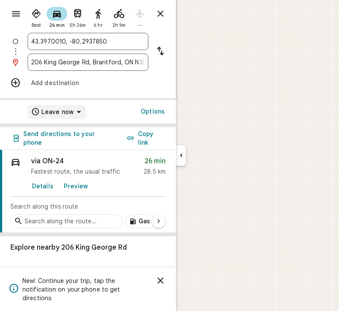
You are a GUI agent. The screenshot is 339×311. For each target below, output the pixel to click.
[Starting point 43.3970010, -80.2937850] (88, 41)
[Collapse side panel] (181, 155)
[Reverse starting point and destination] (160, 52)
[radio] (36, 16)
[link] (88, 191)
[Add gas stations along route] (140, 221)
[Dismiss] (160, 281)
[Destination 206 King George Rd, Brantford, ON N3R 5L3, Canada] (88, 62)
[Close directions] (160, 13)
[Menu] (16, 13)
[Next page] (159, 221)
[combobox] (88, 41)
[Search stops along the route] (66, 221)
